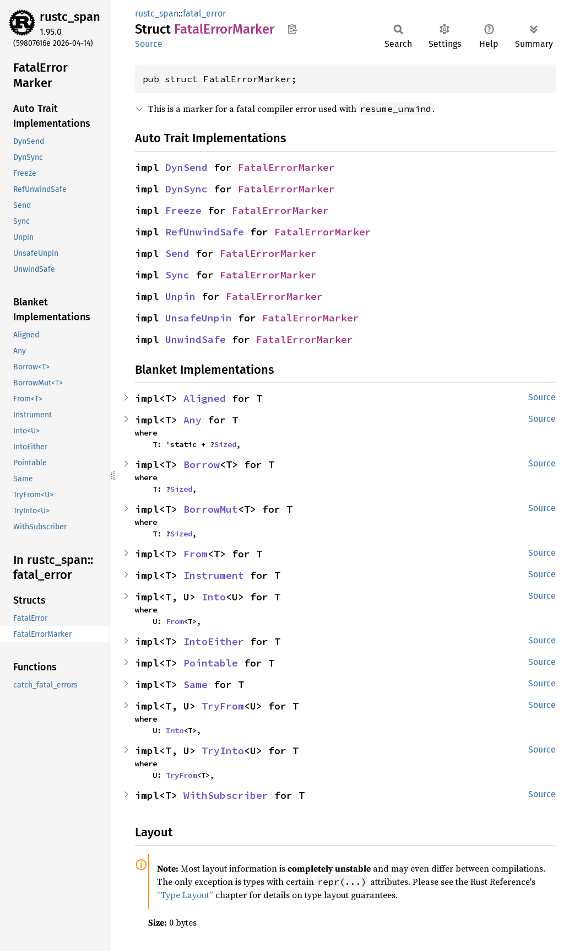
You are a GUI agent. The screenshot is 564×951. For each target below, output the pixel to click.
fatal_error (204, 13)
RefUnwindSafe (204, 231)
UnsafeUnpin (198, 317)
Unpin (180, 296)
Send (177, 253)
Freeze (183, 210)
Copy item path (292, 28)
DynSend (186, 167)
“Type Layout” (185, 895)
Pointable (210, 663)
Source (148, 44)
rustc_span (70, 16)
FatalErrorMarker (286, 167)
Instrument (213, 575)
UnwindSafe (195, 339)
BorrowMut (210, 509)
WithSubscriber (225, 795)
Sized (225, 444)
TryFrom (223, 706)
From (195, 553)
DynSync (186, 188)
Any (192, 419)
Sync (177, 274)
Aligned (204, 398)
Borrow (201, 464)
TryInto (223, 750)
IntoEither (213, 641)
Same (195, 684)
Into (214, 596)
